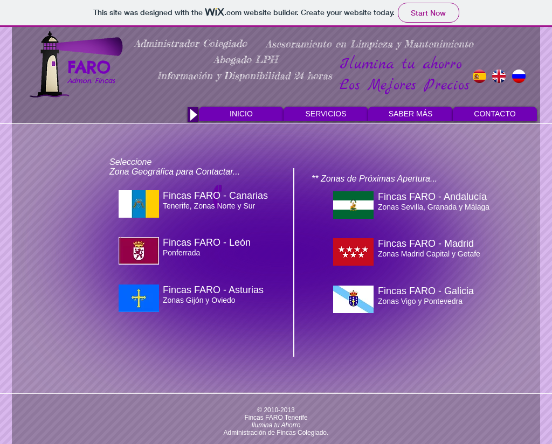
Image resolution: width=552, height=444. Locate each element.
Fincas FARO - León (207, 242)
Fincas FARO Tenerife (275, 417)
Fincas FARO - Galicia (426, 291)
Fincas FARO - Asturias (213, 290)
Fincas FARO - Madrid (426, 243)
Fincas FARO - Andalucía (432, 196)
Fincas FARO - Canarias (215, 195)
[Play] (193, 114)
